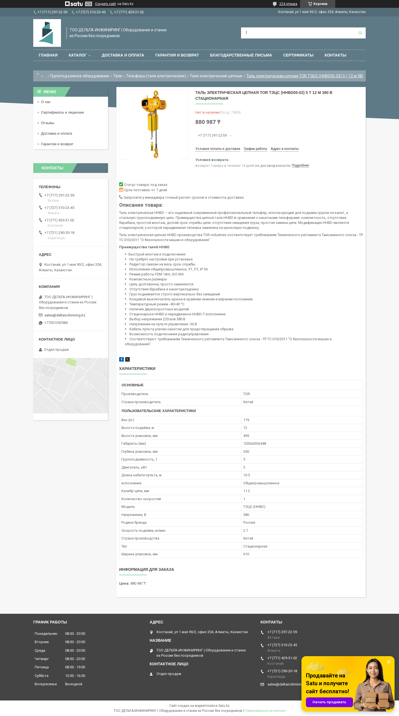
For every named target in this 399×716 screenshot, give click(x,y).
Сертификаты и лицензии (62, 112)
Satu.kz (224, 706)
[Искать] (360, 33)
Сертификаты (298, 55)
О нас (46, 102)
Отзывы (47, 123)
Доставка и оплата (123, 55)
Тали (117, 76)
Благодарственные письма (241, 55)
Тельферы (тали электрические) (156, 76)
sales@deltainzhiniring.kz (64, 315)
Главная (48, 55)
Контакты (335, 55)
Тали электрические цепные (216, 76)
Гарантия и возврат (177, 55)
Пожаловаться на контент (265, 711)
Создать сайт (105, 4)
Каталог (78, 55)
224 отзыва (288, 4)
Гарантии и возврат (57, 144)
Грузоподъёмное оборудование (79, 76)
